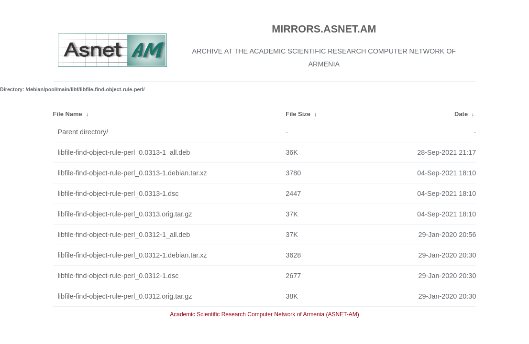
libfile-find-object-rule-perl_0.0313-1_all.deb (124, 152)
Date (461, 114)
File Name (67, 114)
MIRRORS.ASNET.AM (324, 29)
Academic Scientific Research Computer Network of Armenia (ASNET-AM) (264, 314)
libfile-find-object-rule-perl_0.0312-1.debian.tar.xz (132, 255)
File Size (298, 114)
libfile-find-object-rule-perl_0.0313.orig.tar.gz (125, 214)
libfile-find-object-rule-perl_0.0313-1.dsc (118, 193)
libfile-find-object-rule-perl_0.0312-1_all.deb (124, 234)
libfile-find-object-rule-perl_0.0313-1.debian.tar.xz (132, 173)
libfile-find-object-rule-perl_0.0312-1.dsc (118, 276)
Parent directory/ (83, 132)
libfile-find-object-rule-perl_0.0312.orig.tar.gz (125, 296)
